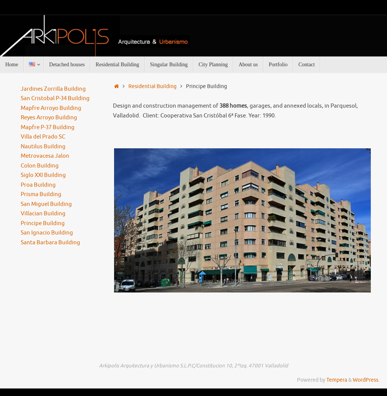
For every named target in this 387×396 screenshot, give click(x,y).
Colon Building (40, 165)
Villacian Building (43, 213)
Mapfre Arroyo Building (51, 108)
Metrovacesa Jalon (45, 156)
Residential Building (152, 86)
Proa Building (38, 185)
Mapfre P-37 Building (48, 127)
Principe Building (43, 223)
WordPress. (366, 380)
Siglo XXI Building (43, 175)
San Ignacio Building (47, 232)
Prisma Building (41, 194)
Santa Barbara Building (50, 242)
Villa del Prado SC (43, 136)
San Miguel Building (46, 204)
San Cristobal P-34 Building (55, 98)
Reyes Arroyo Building (49, 117)
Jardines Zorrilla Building (53, 89)
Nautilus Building (43, 146)
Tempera (336, 380)
